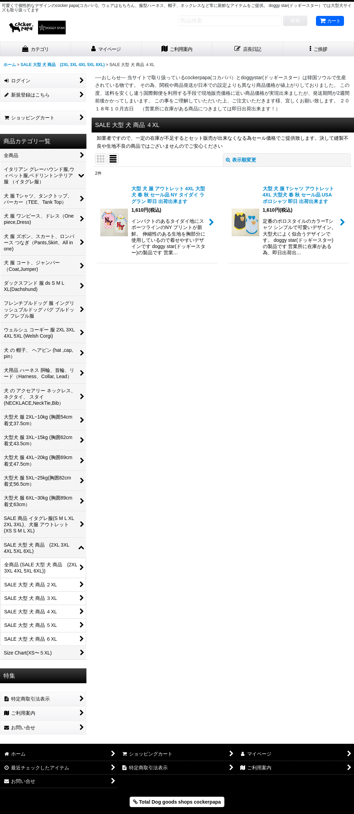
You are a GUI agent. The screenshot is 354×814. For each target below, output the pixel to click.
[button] (318, 49)
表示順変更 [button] (241, 160)
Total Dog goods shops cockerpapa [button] (177, 802)
